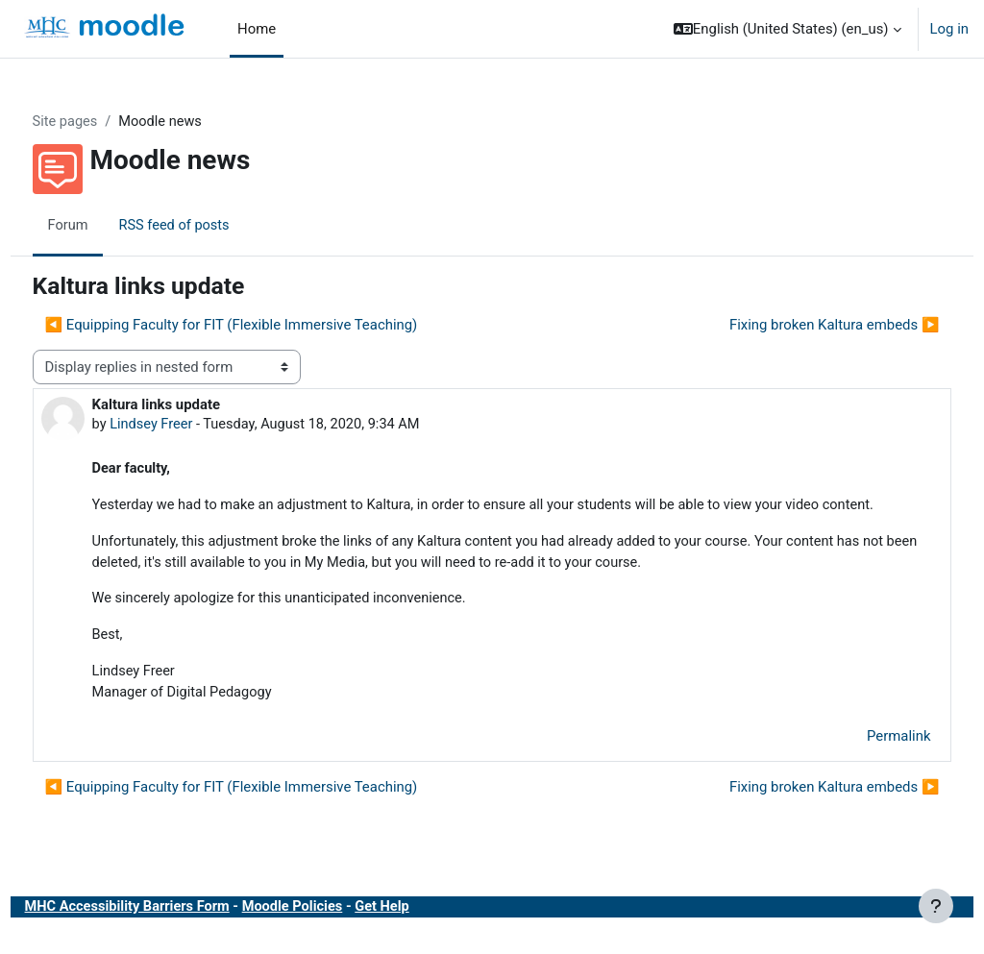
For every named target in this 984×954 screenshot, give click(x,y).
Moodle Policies (334, 933)
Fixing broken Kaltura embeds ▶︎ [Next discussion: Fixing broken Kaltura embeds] (798, 324)
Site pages (101, 122)
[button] (787, 29)
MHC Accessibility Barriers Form (165, 933)
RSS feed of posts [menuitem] (212, 225)
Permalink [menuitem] (863, 762)
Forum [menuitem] (104, 225)
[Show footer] (936, 906)
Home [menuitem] (256, 28)
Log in (949, 28)
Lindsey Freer (188, 424)
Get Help (427, 933)
